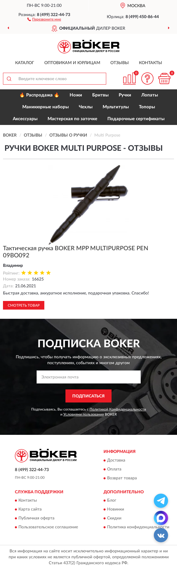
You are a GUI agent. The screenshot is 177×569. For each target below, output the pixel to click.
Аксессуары (25, 119)
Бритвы (100, 95)
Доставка (116, 460)
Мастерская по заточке (72, 119)
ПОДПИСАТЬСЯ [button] (88, 396)
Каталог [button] (24, 63)
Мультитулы (116, 107)
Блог (111, 501)
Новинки (115, 510)
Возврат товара (122, 478)
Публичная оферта (36, 518)
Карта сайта (30, 510)
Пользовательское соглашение (48, 527)
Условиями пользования (83, 414)
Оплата (114, 469)
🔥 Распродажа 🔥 (39, 95)
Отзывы (119, 63)
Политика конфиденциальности (138, 527)
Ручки (125, 95)
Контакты (150, 63)
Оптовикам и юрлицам (72, 63)
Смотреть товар (24, 305)
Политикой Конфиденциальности (118, 409)
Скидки (114, 518)
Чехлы (86, 107)
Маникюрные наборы (45, 107)
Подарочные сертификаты (136, 119)
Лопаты (149, 95)
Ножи (76, 95)
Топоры (147, 107)
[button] (44, 19)
